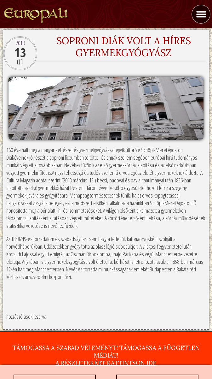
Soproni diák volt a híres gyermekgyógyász (123, 47)
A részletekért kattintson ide (106, 363)
